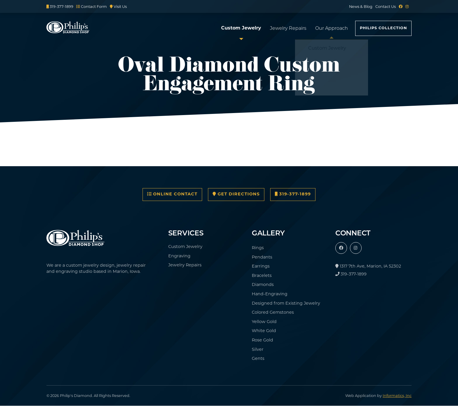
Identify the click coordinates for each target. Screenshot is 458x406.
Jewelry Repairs (288, 28)
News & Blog (360, 6)
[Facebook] (401, 6)
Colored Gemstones (273, 312)
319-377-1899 (59, 6)
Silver (257, 349)
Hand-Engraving (269, 293)
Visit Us (118, 6)
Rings (258, 247)
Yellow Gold (264, 321)
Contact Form (91, 6)
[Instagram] (407, 6)
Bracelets (262, 275)
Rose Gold (262, 340)
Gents (258, 358)
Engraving (179, 255)
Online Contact (172, 194)
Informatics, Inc (397, 395)
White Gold (264, 330)
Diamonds (263, 284)
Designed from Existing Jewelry (286, 303)
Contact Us (385, 6)
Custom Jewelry (241, 28)
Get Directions (236, 194)
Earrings (261, 266)
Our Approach (331, 28)
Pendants (262, 257)
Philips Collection (383, 28)
